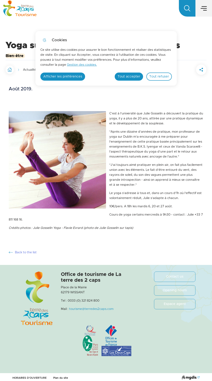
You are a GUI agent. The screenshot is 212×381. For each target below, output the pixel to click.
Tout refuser (159, 76)
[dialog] (106, 58)
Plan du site (60, 376)
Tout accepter (129, 76)
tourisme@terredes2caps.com (91, 306)
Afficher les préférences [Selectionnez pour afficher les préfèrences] (62, 76)
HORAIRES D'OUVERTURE (29, 376)
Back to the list (23, 250)
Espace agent (175, 301)
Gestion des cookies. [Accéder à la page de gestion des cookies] (82, 64)
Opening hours (175, 288)
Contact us (174, 274)
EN (191, 9)
